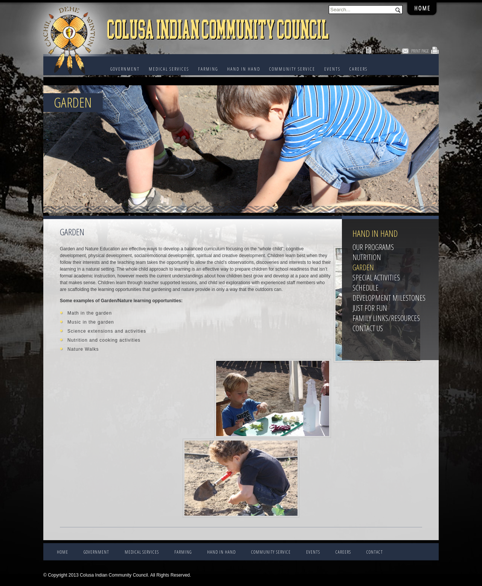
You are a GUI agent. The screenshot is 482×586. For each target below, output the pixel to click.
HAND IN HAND (243, 69)
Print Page (420, 51)
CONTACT (374, 552)
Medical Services (169, 69)
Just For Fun (369, 308)
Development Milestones (389, 298)
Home (62, 552)
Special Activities (376, 278)
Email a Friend (387, 51)
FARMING (208, 69)
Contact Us (367, 328)
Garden (363, 267)
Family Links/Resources (386, 318)
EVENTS (332, 69)
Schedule (365, 288)
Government (125, 69)
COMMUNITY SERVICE (292, 69)
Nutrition (366, 257)
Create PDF (355, 51)
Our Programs (373, 247)
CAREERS (358, 69)
